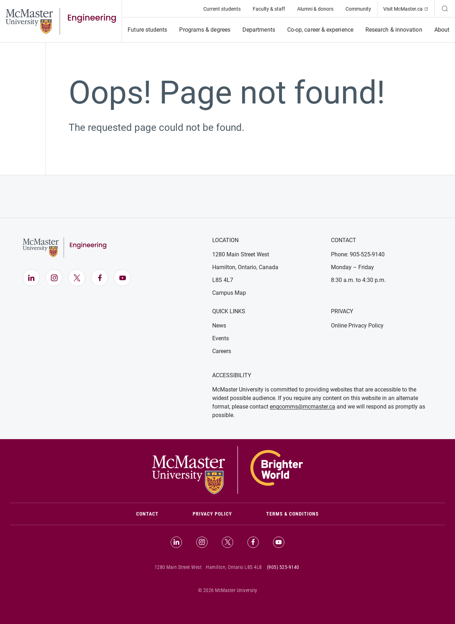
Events (220, 338)
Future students (147, 29)
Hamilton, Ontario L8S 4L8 (234, 567)
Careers (221, 351)
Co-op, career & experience (320, 29)
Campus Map (229, 292)
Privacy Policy (212, 514)
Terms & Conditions (292, 514)
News (219, 325)
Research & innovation (393, 29)
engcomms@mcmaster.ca (302, 406)
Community (358, 9)
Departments (258, 29)
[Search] (444, 8)
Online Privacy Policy (357, 325)
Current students (222, 9)
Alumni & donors (315, 9)
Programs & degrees (204, 29)
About (441, 29)
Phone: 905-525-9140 (358, 254)
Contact (156, 513)
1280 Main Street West (240, 254)
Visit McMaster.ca (408, 8)
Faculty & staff (269, 9)
